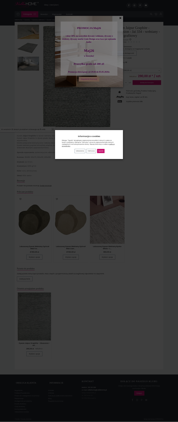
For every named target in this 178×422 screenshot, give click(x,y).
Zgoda (100, 151)
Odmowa (91, 151)
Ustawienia (80, 151)
